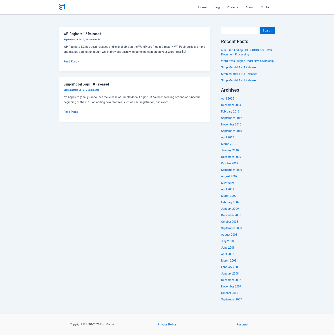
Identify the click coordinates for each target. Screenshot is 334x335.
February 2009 (230, 202)
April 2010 (227, 137)
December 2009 (231, 157)
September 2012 (231, 118)
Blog (220, 7)
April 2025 (227, 98)
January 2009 (230, 208)
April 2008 (227, 254)
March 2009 (228, 195)
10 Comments (93, 39)
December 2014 (231, 105)
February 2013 (230, 111)
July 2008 (227, 241)
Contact (266, 7)
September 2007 (231, 299)
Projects (235, 7)
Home (206, 7)
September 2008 (231, 228)
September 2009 (231, 170)
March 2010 (228, 144)
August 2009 (229, 176)
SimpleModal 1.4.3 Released (239, 74)
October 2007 (229, 293)
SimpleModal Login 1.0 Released (86, 84)
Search (267, 30)
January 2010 (230, 150)
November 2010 (231, 124)
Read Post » (71, 61)
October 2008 (229, 221)
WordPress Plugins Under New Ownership (247, 61)
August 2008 (229, 234)
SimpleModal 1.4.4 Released (239, 67)
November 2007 (231, 286)
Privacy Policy (167, 324)
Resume (242, 324)
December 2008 (231, 215)
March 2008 (228, 260)
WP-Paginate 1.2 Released (82, 34)
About (251, 7)
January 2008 (230, 273)
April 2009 (227, 189)
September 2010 (231, 131)
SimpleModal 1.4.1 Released (239, 80)
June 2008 (228, 247)
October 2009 (229, 163)
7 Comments (92, 90)
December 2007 (231, 280)
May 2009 (227, 183)
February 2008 (230, 267)
